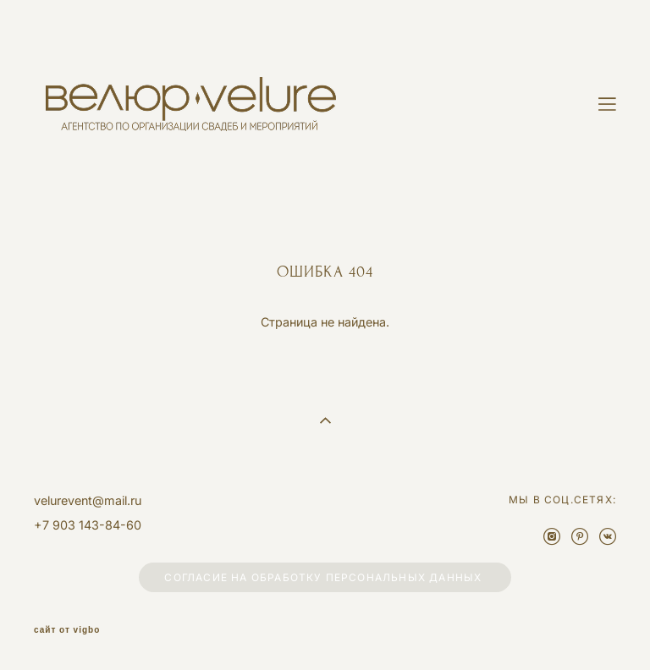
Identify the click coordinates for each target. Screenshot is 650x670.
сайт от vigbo (67, 630)
